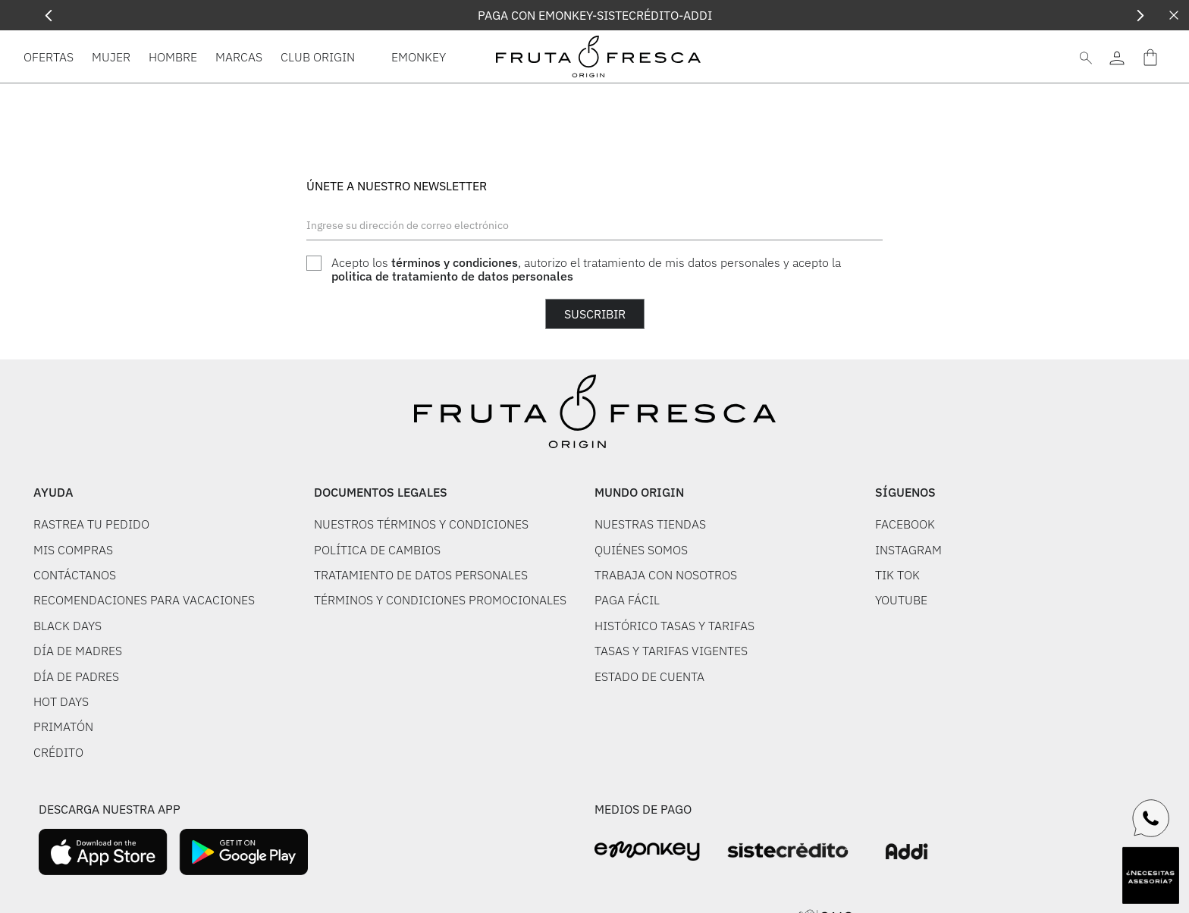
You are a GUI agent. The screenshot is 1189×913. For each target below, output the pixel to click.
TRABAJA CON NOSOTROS (665, 574)
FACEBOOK (905, 524)
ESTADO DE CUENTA (649, 676)
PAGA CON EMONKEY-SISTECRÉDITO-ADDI (595, 15)
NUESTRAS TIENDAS (650, 524)
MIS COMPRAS (73, 549)
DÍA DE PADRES (76, 676)
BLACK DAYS (67, 625)
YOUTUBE (901, 599)
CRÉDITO (58, 752)
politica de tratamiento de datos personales (452, 276)
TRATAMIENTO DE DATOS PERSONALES (421, 574)
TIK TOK (897, 574)
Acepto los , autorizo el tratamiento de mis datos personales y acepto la (586, 270)
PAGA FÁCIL (627, 599)
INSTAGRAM (908, 549)
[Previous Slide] (49, 15)
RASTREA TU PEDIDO (91, 524)
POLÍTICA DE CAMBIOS (377, 549)
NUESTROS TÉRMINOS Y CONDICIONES (421, 524)
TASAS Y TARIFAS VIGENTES (671, 650)
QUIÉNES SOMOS (641, 549)
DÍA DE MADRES (77, 650)
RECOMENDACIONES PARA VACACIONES (144, 599)
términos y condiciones (454, 262)
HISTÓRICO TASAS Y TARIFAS (674, 625)
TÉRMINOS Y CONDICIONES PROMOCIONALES (440, 599)
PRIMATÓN (63, 726)
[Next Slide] (1140, 15)
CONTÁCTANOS (74, 574)
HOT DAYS (61, 701)
